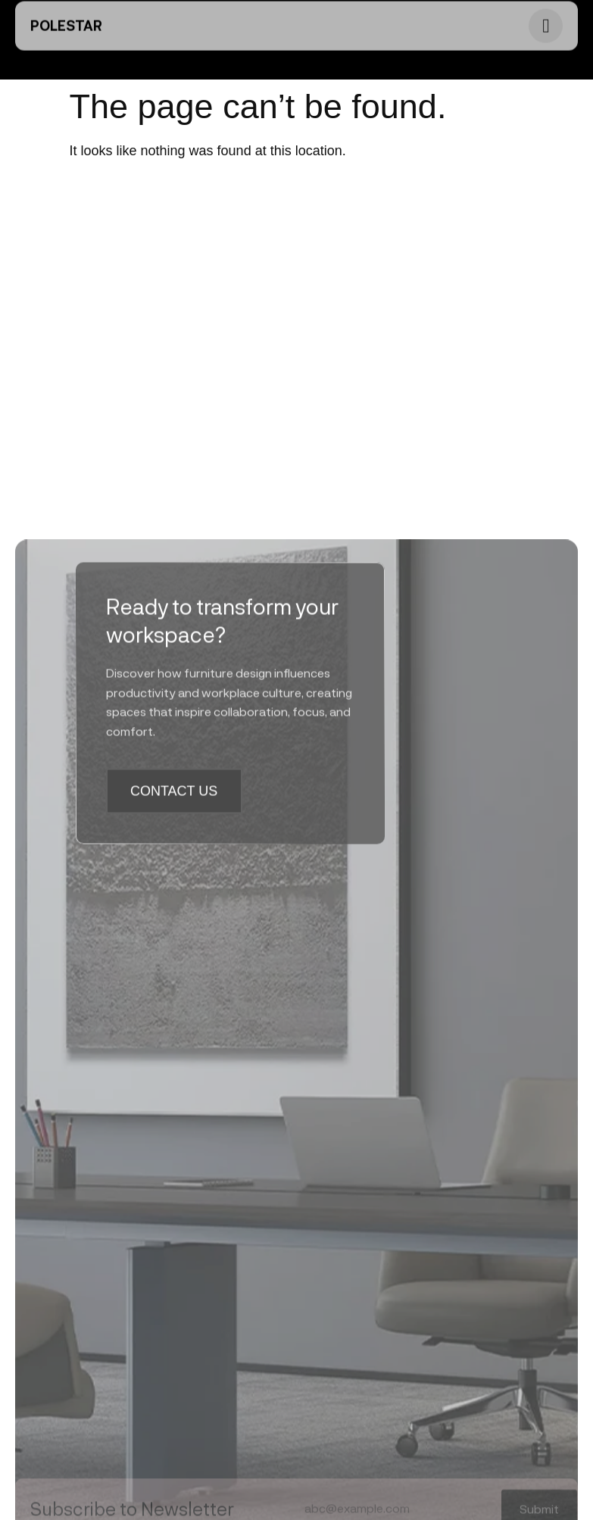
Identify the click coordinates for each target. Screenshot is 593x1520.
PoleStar (66, 18)
